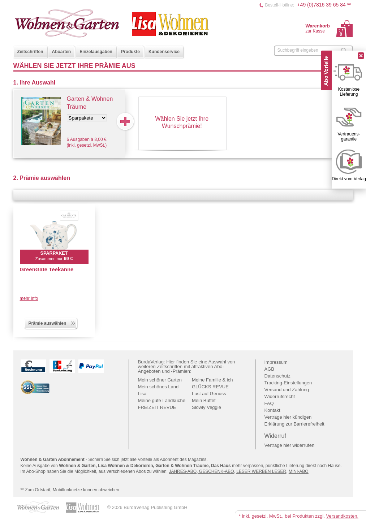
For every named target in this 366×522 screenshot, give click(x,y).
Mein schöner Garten (160, 380)
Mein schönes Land (158, 386)
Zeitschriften (30, 51)
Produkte (130, 51)
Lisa (142, 393)
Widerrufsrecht (279, 396)
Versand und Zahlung (286, 389)
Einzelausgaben (95, 51)
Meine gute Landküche (162, 400)
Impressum (276, 362)
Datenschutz (277, 376)
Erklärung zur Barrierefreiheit (294, 424)
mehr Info (29, 298)
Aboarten (61, 51)
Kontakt (272, 410)
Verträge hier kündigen (288, 417)
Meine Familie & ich (212, 380)
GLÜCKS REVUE (210, 386)
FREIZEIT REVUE (157, 407)
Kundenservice (164, 51)
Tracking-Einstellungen (288, 382)
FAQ (269, 403)
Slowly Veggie (206, 407)
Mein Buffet (204, 400)
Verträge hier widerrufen (289, 445)
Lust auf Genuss (209, 393)
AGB (269, 369)
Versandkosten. (342, 516)
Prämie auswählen (52, 322)
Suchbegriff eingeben (297, 50)
